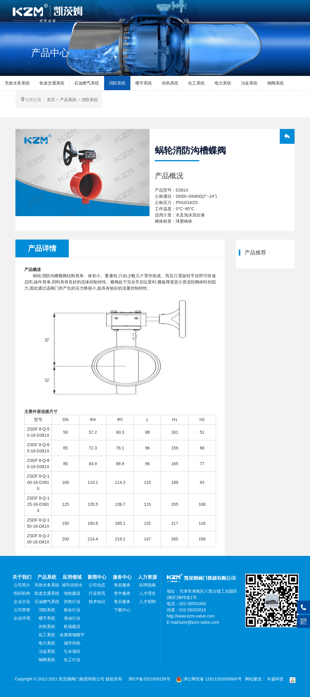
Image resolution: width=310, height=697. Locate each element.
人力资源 (147, 577)
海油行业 (72, 618)
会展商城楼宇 (72, 634)
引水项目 (72, 651)
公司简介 (22, 585)
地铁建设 (72, 593)
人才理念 (147, 593)
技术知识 (97, 601)
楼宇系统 (143, 83)
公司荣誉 (22, 609)
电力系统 (222, 83)
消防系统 (117, 83)
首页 (51, 99)
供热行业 (72, 601)
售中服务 (122, 593)
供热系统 (170, 83)
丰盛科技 (275, 679)
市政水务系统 (17, 83)
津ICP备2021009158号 (149, 679)
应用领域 (72, 577)
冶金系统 (249, 83)
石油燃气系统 (86, 83)
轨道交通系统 (51, 83)
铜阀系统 (275, 83)
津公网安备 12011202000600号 (209, 679)
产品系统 (68, 99)
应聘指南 (147, 585)
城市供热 (72, 643)
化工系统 (196, 83)
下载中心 (122, 609)
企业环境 (22, 618)
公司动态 (97, 585)
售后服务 (122, 601)
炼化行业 (72, 609)
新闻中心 (97, 577)
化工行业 (72, 659)
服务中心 (122, 577)
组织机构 (22, 593)
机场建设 (72, 626)
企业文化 (22, 601)
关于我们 (21, 577)
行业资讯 (97, 593)
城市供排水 (72, 585)
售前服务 (122, 585)
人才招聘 (147, 601)
